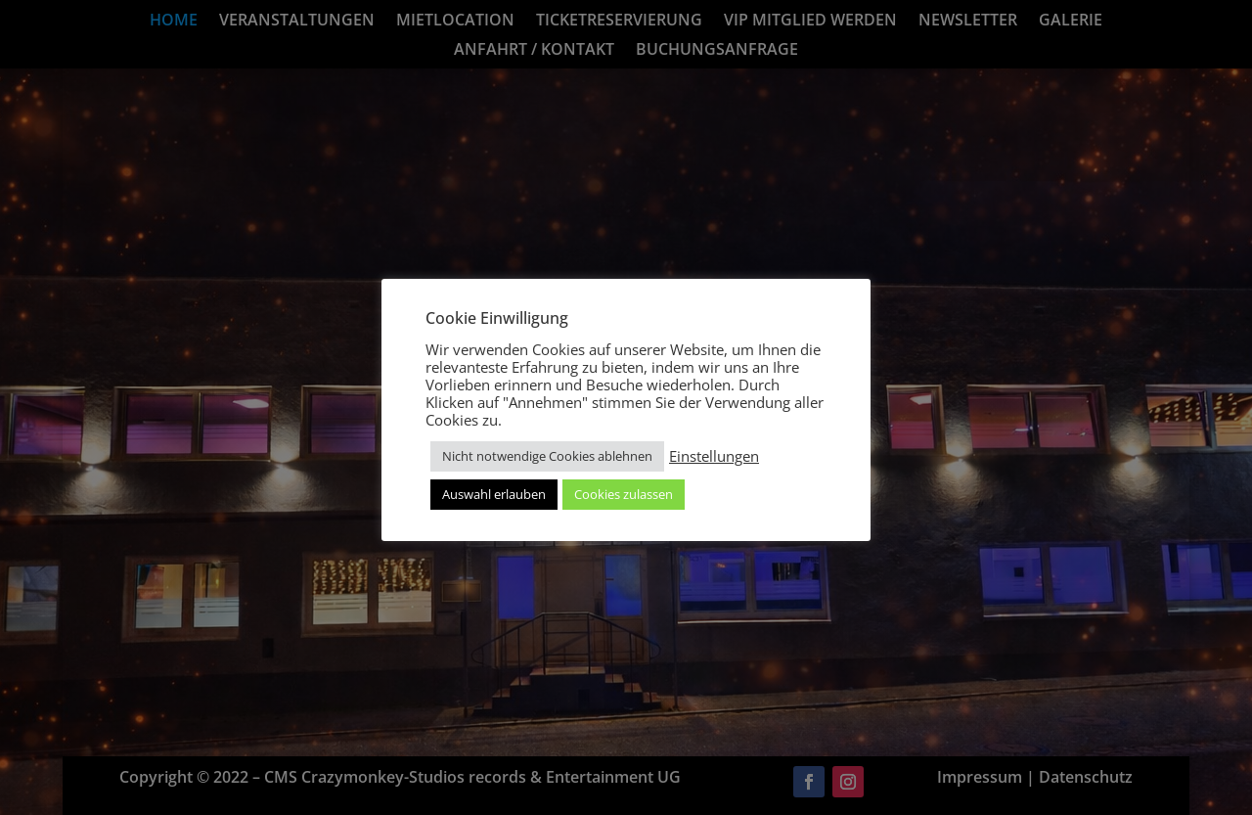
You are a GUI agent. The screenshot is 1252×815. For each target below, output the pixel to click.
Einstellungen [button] (714, 456)
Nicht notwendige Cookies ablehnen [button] (547, 456)
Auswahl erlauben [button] (494, 494)
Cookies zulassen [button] (623, 494)
